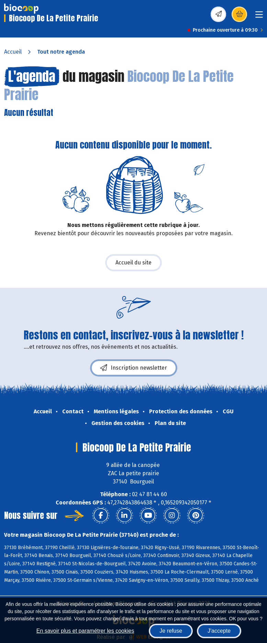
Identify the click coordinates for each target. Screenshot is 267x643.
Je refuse (170, 631)
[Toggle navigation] (259, 16)
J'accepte (219, 631)
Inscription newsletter (133, 367)
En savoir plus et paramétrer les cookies (85, 631)
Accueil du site (133, 262)
